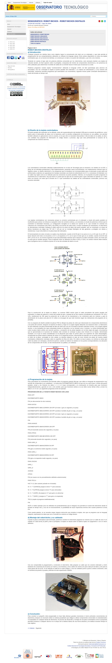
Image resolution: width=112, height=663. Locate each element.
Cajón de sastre (47, 2)
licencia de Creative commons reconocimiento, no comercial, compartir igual (16, 88)
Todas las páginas (36, 43)
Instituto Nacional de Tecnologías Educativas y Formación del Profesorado (86, 645)
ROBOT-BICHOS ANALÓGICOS (39, 38)
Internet (31, 2)
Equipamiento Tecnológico (20, 2)
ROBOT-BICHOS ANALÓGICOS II (40, 39)
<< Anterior (31, 628)
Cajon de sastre (46, 23)
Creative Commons (101, 642)
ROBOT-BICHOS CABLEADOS (39, 36)
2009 (10, 49)
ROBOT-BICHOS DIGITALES (38, 41)
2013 (10, 41)
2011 (10, 45)
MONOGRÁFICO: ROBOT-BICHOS (40, 34)
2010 (10, 47)
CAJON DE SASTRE (34, 23)
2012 (10, 43)
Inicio (9, 2)
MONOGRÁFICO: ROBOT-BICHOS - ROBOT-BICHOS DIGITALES (56, 21)
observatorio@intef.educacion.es (97, 644)
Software (38, 2)
